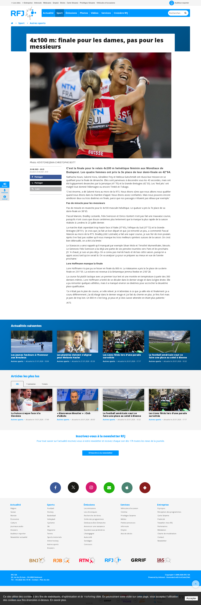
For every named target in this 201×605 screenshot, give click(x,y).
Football (50, 508)
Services (106, 12)
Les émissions (90, 508)
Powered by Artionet (156, 577)
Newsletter (162, 541)
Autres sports (38, 23)
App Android (144, 487)
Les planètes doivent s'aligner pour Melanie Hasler (74, 356)
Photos (84, 12)
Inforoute (38, 3)
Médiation (162, 530)
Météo (123, 519)
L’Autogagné (89, 533)
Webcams (47, 3)
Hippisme (51, 530)
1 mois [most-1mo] (45, 384)
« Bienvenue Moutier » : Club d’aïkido (73, 414)
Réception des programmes (169, 512)
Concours (88, 544)
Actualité (48, 12)
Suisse (13, 512)
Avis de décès (126, 533)
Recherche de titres (92, 515)
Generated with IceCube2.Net (178, 577)
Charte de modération (167, 533)
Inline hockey (52, 541)
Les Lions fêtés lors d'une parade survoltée (122, 356)
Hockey (50, 512)
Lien (36, 189)
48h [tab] (17, 384)
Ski (48, 526)
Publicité (161, 519)
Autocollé (88, 537)
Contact (161, 537)
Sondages (88, 541)
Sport (60, 12)
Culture (14, 523)
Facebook (55, 487)
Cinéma (124, 512)
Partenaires (162, 526)
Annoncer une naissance (94, 526)
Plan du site (44, 580)
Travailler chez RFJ (165, 523)
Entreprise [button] (27, 3)
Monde (13, 515)
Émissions (71, 12)
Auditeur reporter (18, 533)
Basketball (51, 515)
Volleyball (51, 519)
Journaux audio (17, 526)
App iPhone (127, 487)
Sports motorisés (54, 537)
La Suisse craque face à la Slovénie (26, 414)
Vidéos (94, 12)
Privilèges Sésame (87, 3)
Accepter (191, 598)
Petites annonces (128, 523)
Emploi (56, 3)
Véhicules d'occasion (129, 508)
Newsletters (109, 487)
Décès (62, 3)
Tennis (50, 533)
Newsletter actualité (19, 537)
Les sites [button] (15, 3)
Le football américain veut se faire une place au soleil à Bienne (168, 356)
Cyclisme (51, 523)
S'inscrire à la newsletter (100, 453)
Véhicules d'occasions (106, 3)
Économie (15, 519)
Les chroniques (90, 512)
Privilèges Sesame (128, 515)
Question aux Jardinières (94, 530)
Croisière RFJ (121, 12)
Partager (37, 177)
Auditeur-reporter (179, 3)
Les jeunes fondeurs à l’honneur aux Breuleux (29, 356)
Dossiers (14, 530)
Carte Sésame (72, 3)
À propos (161, 508)
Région (13, 508)
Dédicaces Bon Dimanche (95, 523)
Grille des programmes (94, 519)
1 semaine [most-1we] (30, 384)
